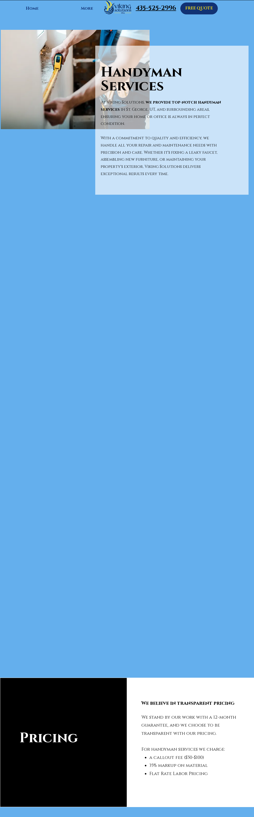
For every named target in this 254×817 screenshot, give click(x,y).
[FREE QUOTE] (199, 8)
